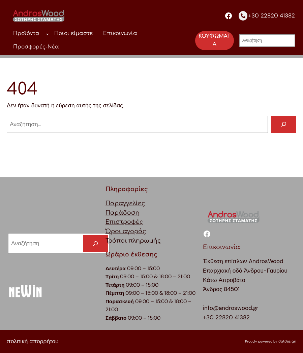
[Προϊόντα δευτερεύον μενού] (47, 33)
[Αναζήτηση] (283, 124)
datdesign (287, 341)
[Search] (95, 243)
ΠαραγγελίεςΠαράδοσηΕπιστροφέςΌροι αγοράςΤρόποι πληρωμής (133, 222)
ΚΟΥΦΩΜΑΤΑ (215, 40)
